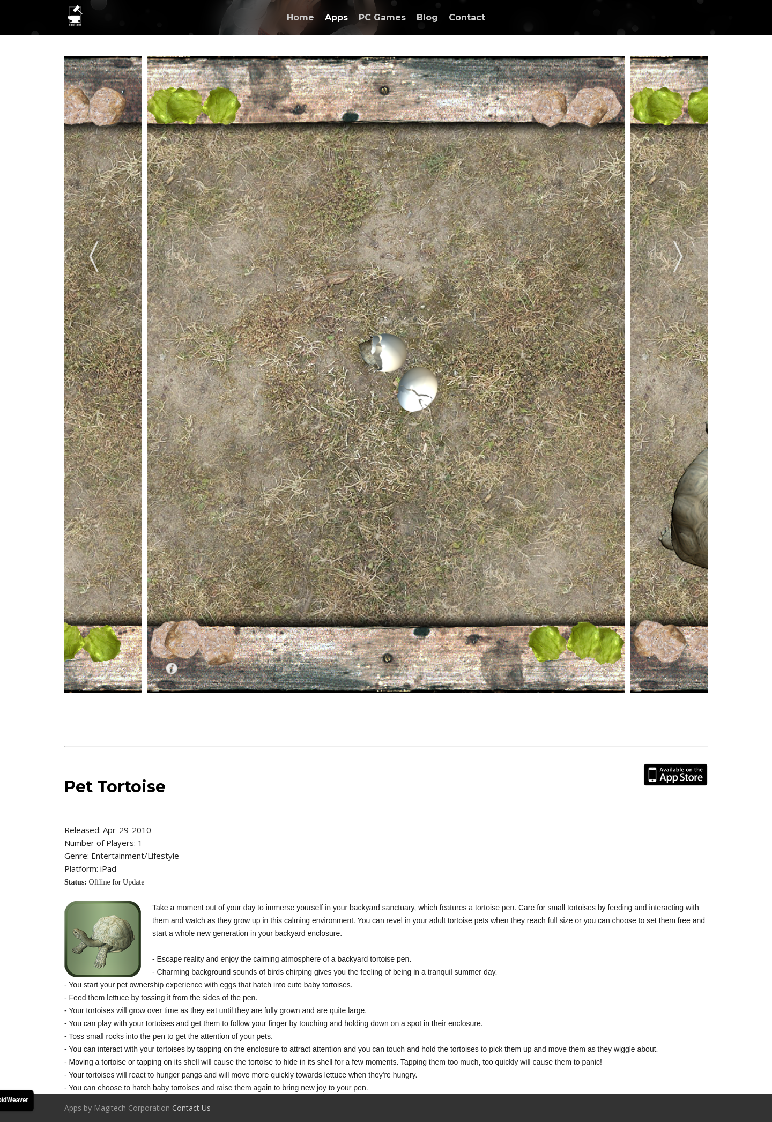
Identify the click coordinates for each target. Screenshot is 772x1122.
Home (300, 17)
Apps (336, 17)
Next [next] (678, 253)
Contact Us (191, 1108)
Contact (467, 17)
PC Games (382, 17)
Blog (427, 17)
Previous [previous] (93, 253)
